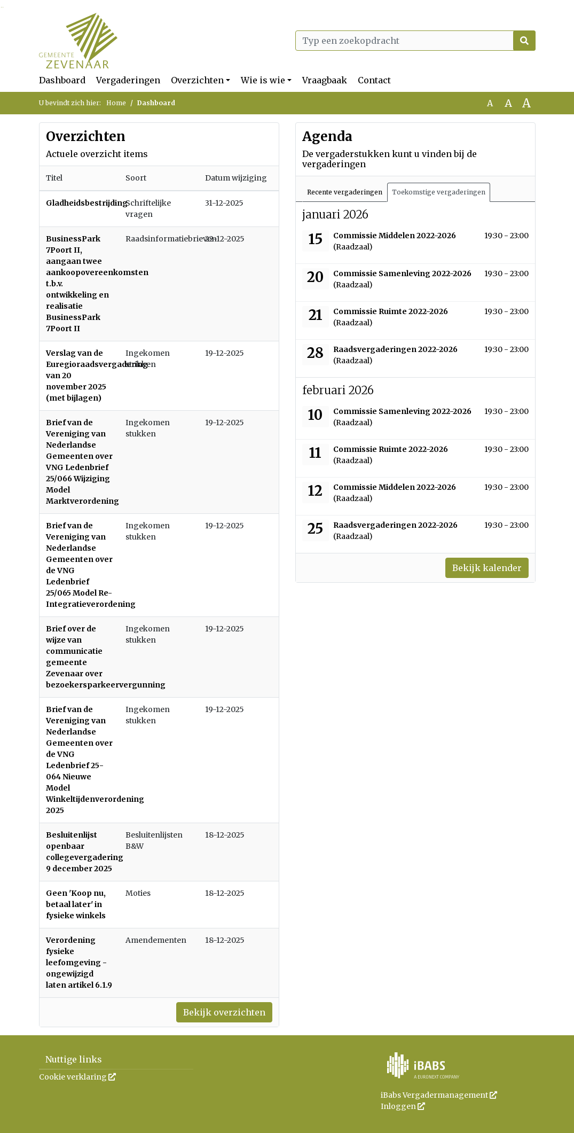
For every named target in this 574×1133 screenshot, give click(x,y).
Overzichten (197, 80)
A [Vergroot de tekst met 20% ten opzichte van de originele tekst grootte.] (508, 103)
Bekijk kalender (487, 567)
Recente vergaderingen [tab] (344, 192)
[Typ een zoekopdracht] (415, 40)
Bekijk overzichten (224, 1012)
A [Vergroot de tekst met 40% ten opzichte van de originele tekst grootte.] (526, 103)
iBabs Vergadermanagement (439, 1095)
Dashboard (62, 80)
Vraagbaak (324, 80)
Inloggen (403, 1106)
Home (116, 103)
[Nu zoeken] (524, 40)
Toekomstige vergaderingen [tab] (438, 192)
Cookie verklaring (77, 1077)
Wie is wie (263, 80)
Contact (374, 80)
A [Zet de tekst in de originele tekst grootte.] (490, 103)
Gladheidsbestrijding (87, 203)
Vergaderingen (128, 80)
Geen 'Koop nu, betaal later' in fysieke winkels (76, 904)
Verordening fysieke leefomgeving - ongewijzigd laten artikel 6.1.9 (79, 962)
